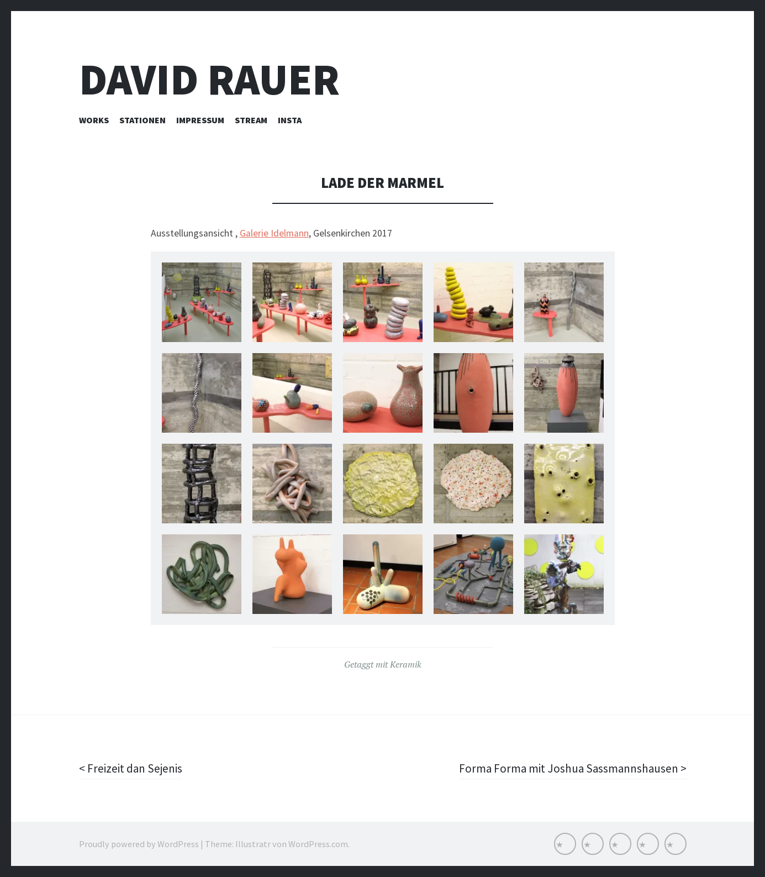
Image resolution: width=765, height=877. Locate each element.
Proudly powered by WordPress (139, 843)
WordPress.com (318, 843)
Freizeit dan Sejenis (135, 768)
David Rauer (209, 79)
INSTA (290, 119)
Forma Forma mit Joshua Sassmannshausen (566, 768)
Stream (251, 119)
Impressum (200, 119)
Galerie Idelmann (274, 233)
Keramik (405, 664)
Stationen (142, 119)
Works (94, 119)
